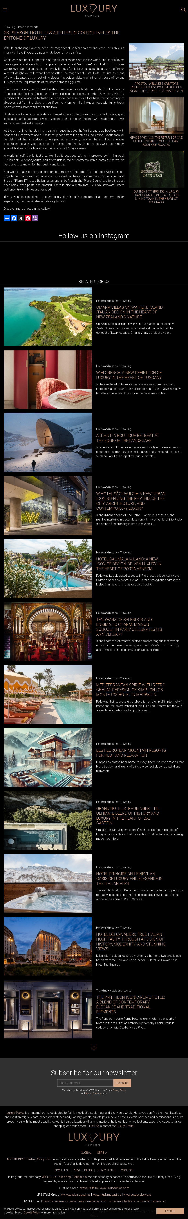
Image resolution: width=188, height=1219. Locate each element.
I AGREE (170, 1210)
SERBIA (102, 1152)
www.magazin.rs (76, 1194)
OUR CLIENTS (106, 1170)
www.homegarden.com (88, 1201)
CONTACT (127, 1170)
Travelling (9, 27)
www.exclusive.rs (137, 1194)
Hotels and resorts (27, 27)
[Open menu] (5, 10)
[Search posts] (183, 10)
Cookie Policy (32, 1212)
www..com (114, 1188)
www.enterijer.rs (55, 1201)
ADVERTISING (83, 1170)
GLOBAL (86, 1152)
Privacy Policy (119, 1090)
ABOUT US (61, 1170)
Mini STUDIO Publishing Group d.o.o (30, 1159)
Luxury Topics (15, 1112)
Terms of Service (93, 1093)
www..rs (89, 1188)
